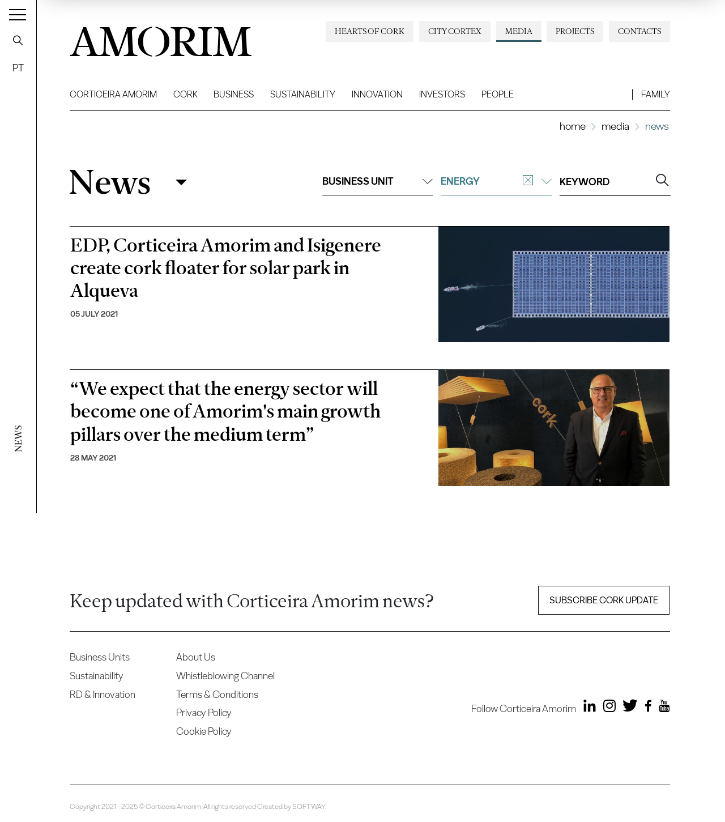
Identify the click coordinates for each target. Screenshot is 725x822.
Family (655, 94)
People (497, 94)
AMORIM (160, 37)
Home (573, 126)
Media (518, 31)
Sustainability (302, 94)
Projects (575, 31)
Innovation (377, 94)
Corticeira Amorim (113, 94)
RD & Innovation (102, 694)
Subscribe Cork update (603, 600)
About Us (195, 657)
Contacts (639, 31)
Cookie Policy (204, 731)
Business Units (100, 657)
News (110, 182)
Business (234, 94)
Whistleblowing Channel (225, 676)
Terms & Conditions (217, 694)
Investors (442, 94)
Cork (185, 94)
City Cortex (454, 31)
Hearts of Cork (369, 31)
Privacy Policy (204, 712)
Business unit (377, 181)
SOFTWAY (308, 806)
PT (18, 68)
